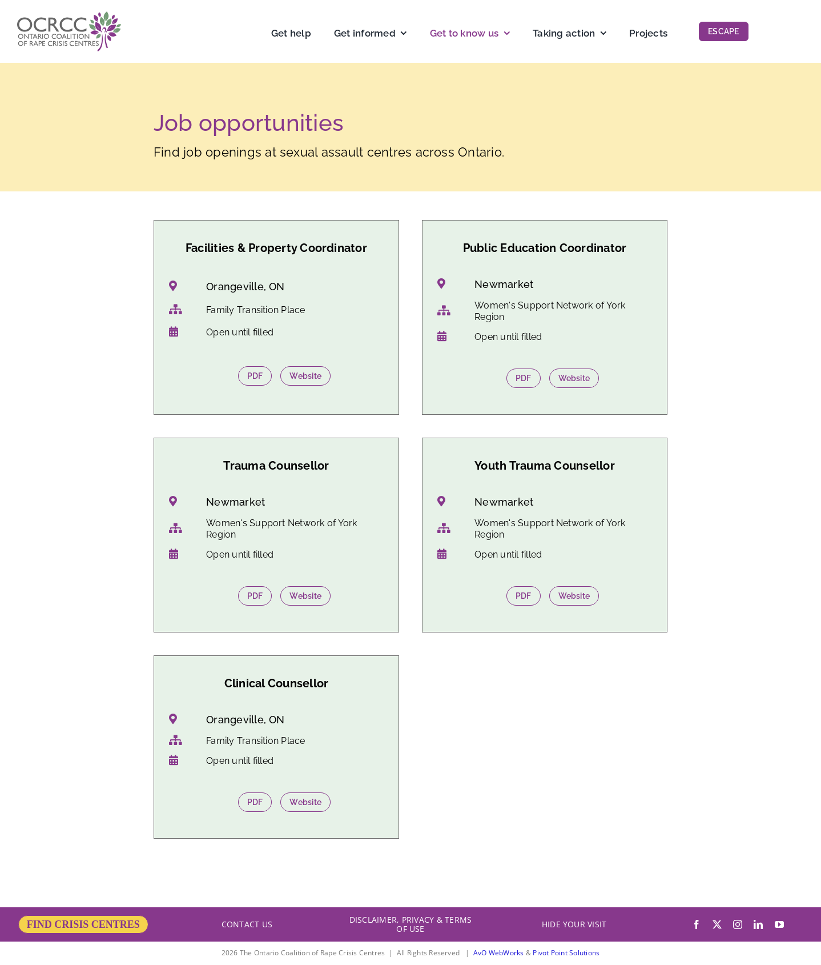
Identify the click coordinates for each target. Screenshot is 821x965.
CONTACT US (247, 924)
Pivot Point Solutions (566, 953)
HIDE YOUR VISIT (574, 924)
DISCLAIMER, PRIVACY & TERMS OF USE (410, 924)
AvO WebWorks (498, 953)
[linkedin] (758, 924)
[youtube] (779, 924)
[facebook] (696, 924)
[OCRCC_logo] (69, 16)
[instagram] (737, 924)
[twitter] (717, 924)
